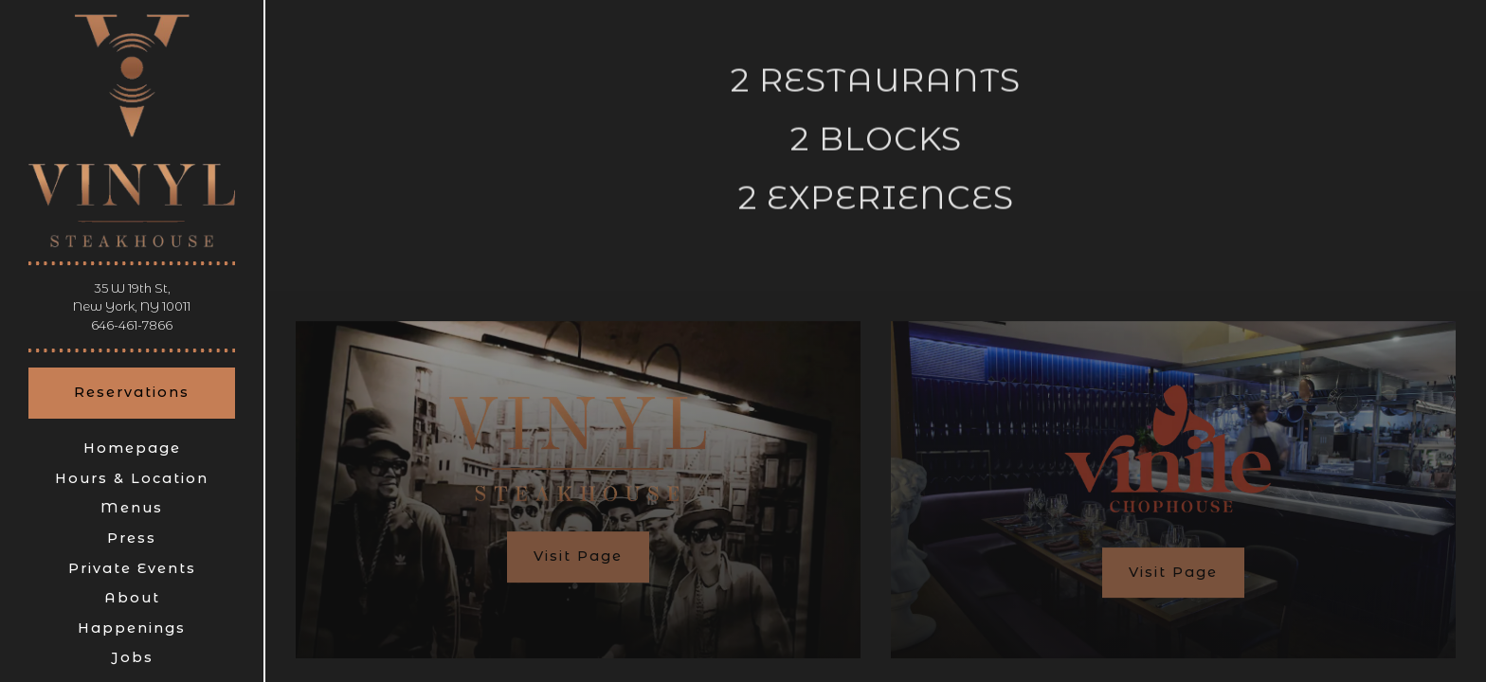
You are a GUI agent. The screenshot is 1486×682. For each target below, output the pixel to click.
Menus (131, 507)
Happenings (132, 628)
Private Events (132, 568)
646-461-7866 (131, 324)
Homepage (132, 448)
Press (131, 538)
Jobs (132, 657)
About (132, 597)
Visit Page (578, 560)
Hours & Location (131, 478)
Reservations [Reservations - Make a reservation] (132, 392)
